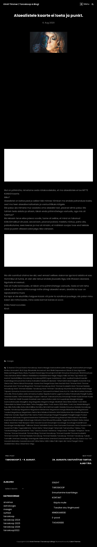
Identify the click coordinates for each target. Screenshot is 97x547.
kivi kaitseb (77, 388)
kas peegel (45, 383)
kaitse (29, 381)
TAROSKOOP (58, 487)
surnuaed (62, 425)
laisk (54, 399)
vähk (46, 441)
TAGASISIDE (58, 522)
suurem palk (85, 425)
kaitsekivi (36, 381)
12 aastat (11, 367)
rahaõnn (38, 420)
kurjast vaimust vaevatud (45, 396)
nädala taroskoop (12, 409)
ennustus (65, 373)
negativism (27, 412)
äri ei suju (23, 370)
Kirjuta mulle (60, 502)
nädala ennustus (67, 407)
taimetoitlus (68, 428)
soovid (38, 423)
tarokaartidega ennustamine (16, 430)
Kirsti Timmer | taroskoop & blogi (21, 4)
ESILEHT (55, 482)
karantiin (83, 381)
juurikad (70, 378)
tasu (32, 430)
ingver (49, 378)
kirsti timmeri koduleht (61, 386)
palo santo (33, 415)
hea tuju (74, 375)
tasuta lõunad (41, 430)
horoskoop (27, 378)
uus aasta (79, 438)
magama (45, 402)
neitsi (34, 412)
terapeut (80, 430)
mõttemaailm (53, 407)
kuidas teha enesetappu (22, 396)
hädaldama (33, 375)
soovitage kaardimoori (77, 423)
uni (73, 438)
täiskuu (77, 428)
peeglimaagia (74, 415)
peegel (56, 415)
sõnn (32, 423)
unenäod (54, 438)
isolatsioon (57, 378)
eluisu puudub (29, 373)
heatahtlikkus (16, 378)
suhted (7, 512)
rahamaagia (18, 420)
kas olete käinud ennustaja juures (24, 383)
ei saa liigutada (78, 370)
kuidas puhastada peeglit (75, 394)
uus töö (88, 438)
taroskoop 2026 (12, 526)
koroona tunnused (43, 391)
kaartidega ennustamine (15, 381)
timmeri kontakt (11, 436)
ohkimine (8, 415)
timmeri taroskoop (75, 436)
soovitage (61, 423)
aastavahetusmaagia (82, 367)
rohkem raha (77, 420)
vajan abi (62, 441)
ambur (7, 370)
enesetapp (40, 373)
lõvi (58, 399)
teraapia (72, 430)
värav (80, 441)
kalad (68, 381)
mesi (65, 402)
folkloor (25, 375)
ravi (44, 420)
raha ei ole (77, 417)
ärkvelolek (32, 370)
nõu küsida (75, 412)
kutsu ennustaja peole (66, 396)
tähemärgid (48, 428)
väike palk (53, 441)
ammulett (14, 370)
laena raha (46, 399)
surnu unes (53, 425)
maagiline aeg (26, 402)
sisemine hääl (16, 423)
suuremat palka (11, 428)
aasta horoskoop (29, 367)
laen (39, 399)
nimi (39, 412)
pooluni (84, 415)
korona (23, 391)
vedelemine (9, 443)
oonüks (16, 415)
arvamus (8, 502)
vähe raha (39, 441)
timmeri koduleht (78, 433)
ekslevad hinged (11, 373)
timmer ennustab (18, 433)
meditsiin (59, 402)
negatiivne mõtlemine (39, 409)
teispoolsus (62, 430)
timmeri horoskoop (47, 433)
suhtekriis (44, 425)
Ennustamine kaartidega (65, 492)
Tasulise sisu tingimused (66, 507)
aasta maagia (44, 367)
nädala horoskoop (83, 407)
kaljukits (75, 381)
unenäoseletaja (65, 438)
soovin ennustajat (49, 423)
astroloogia (10, 505)
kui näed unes (57, 391)
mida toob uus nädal (73, 404)
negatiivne (25, 409)
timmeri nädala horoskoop (30, 436)
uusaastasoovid (27, 441)
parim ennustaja (45, 415)
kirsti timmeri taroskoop (53, 388)
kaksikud (44, 381)
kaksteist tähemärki (57, 381)
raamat (63, 417)
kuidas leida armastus (27, 394)
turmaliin (8, 438)
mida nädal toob (74, 402)
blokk (53, 370)
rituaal (50, 420)
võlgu (31, 443)
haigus (60, 375)
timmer (7, 433)
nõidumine (65, 412)
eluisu (21, 373)
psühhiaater (44, 417)
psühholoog (54, 417)
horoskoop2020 (39, 378)
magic (52, 402)
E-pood (56, 517)
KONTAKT (56, 497)
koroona (30, 391)
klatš (84, 388)
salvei (86, 420)
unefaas (16, 438)
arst (48, 370)
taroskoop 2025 (12, 523)
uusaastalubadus (11, 441)
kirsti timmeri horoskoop (40, 386)
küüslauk (32, 399)
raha (70, 417)
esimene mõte (15, 375)
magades (37, 402)
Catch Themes (74, 541)
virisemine (24, 443)
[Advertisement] (49, 165)
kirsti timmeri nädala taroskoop (28, 388)
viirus (17, 443)
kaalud (77, 378)
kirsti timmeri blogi (21, 386)
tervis (87, 430)
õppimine (23, 415)
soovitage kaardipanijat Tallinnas (18, 425)
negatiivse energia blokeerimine (63, 409)
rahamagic (29, 420)
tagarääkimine (24, 428)
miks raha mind (23, 407)
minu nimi (43, 407)
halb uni (66, 375)
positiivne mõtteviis (12, 417)
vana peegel (72, 441)
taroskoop (9, 516)
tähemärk (58, 428)
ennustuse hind (76, 373)
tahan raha (37, 428)
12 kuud (18, 367)
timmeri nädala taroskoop (54, 436)
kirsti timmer (71, 383)
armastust (41, 370)
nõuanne (84, 412)
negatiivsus (16, 412)
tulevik (87, 436)
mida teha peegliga (35, 404)
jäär (64, 378)
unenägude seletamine (38, 438)
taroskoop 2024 (12, 519)
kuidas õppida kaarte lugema (50, 394)
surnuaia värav (73, 425)
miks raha (12, 407)
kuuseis (25, 399)
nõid (58, 412)
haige (53, 375)
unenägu (24, 438)
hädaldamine (45, 375)
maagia (10, 361)
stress (36, 425)
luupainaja (64, 399)
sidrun (6, 423)
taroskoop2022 (11, 530)
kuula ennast (82, 396)
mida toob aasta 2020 (53, 404)
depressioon (60, 370)
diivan (69, 370)
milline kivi (34, 407)
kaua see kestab (57, 383)
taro (83, 428)
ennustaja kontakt (53, 373)
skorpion (26, 423)
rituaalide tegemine (62, 420)
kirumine (67, 388)
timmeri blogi (33, 433)
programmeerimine (29, 417)
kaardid (83, 378)
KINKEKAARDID (59, 512)
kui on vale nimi (71, 391)
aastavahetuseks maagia (61, 367)
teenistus (52, 430)
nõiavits (52, 412)
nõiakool (45, 412)
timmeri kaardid (63, 433)
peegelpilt (63, 415)
